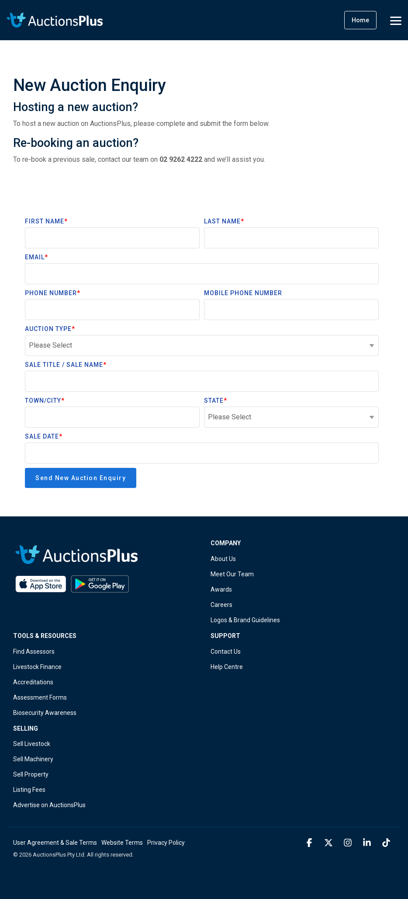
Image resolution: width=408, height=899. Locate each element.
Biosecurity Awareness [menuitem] (44, 712)
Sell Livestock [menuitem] (31, 743)
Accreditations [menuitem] (33, 682)
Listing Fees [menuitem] (29, 789)
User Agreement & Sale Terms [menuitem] (55, 842)
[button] (395, 20)
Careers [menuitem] (221, 604)
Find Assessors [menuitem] (34, 651)
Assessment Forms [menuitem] (40, 697)
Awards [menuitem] (221, 589)
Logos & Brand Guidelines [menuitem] (245, 620)
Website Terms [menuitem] (122, 842)
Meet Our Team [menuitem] (232, 574)
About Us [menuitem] (223, 558)
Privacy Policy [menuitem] (166, 842)
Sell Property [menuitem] (30, 774)
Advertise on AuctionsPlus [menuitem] (49, 804)
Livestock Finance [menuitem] (37, 666)
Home (360, 20)
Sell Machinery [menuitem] (33, 759)
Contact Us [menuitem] (226, 651)
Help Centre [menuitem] (227, 666)
